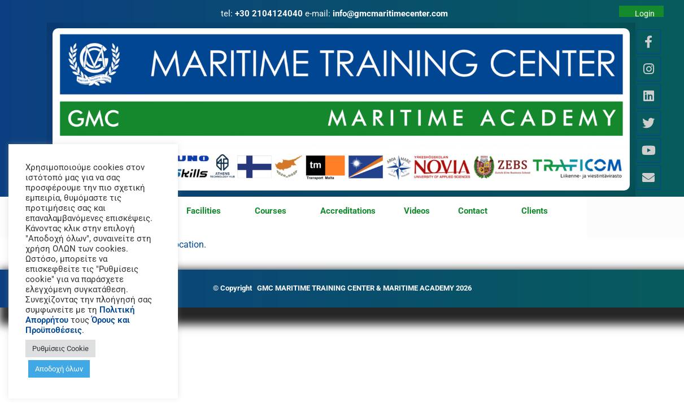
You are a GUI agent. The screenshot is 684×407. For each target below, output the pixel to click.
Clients (534, 211)
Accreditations (348, 211)
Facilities (206, 211)
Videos (417, 211)
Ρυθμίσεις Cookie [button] (60, 348)
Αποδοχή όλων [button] (59, 369)
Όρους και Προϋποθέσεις (77, 325)
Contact (475, 211)
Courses (273, 211)
